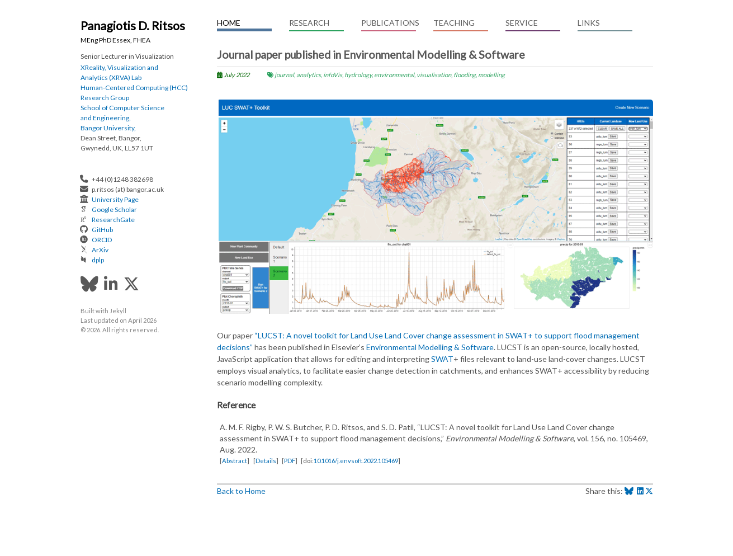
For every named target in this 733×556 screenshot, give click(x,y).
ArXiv (100, 250)
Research (309, 22)
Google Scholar (114, 209)
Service (521, 22)
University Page (115, 199)
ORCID (102, 239)
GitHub (102, 229)
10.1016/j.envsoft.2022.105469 (356, 460)
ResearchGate (113, 219)
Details (266, 460)
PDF (289, 460)
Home (228, 22)
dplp (98, 260)
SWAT (442, 359)
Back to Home (241, 491)
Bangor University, (108, 128)
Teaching (454, 22)
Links (589, 22)
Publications (388, 22)
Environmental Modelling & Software (430, 347)
